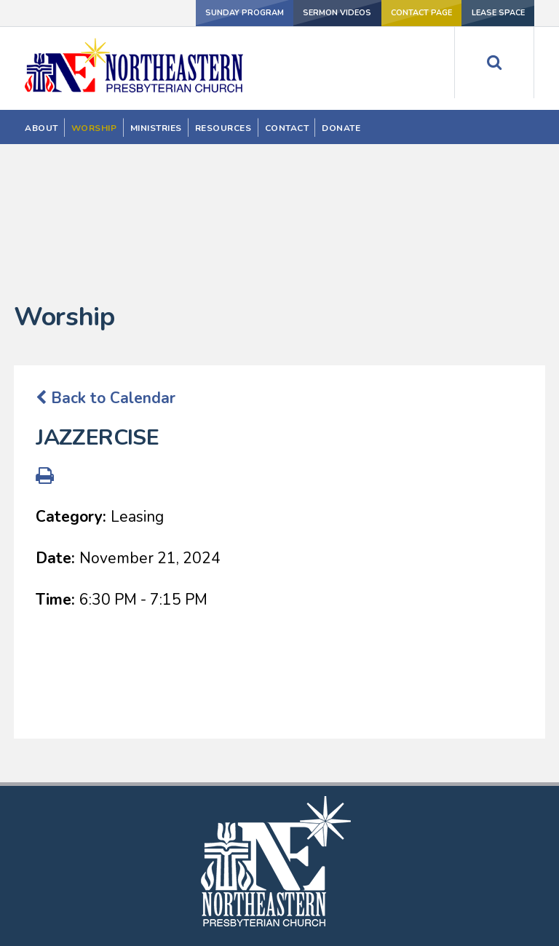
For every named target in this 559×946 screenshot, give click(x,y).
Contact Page (409, 12)
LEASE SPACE (494, 12)
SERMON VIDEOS (317, 12)
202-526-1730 (279, 899)
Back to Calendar (105, 271)
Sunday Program (217, 12)
